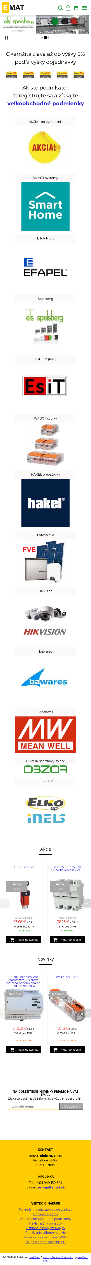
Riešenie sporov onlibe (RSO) (45, 1237)
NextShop (34, 1257)
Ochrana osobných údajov (45, 1228)
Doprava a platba (45, 1214)
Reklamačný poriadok (45, 1223)
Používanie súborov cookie (45, 1233)
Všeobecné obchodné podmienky (46, 1219)
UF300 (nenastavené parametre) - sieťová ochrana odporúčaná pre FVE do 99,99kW (23, 981)
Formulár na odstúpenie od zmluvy (45, 1210)
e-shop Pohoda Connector (58, 1257)
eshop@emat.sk (51, 1187)
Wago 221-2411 (67, 977)
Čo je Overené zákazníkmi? (45, 1242)
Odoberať (71, 1106)
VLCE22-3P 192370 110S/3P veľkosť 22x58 (67, 868)
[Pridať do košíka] (23, 939)
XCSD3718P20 (24, 867)
